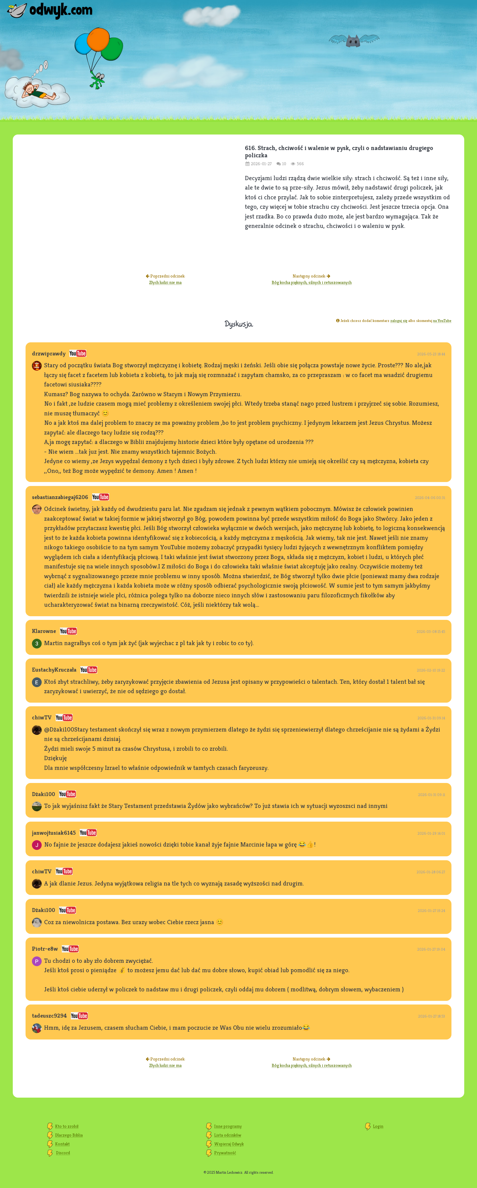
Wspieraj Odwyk (229, 1144)
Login (378, 1126)
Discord (63, 1152)
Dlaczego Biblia (69, 1135)
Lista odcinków (227, 1135)
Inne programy (228, 1126)
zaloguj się (398, 320)
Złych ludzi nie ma (165, 282)
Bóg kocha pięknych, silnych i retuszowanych (312, 282)
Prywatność (225, 1152)
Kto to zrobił (66, 1126)
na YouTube (442, 320)
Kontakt (62, 1144)
